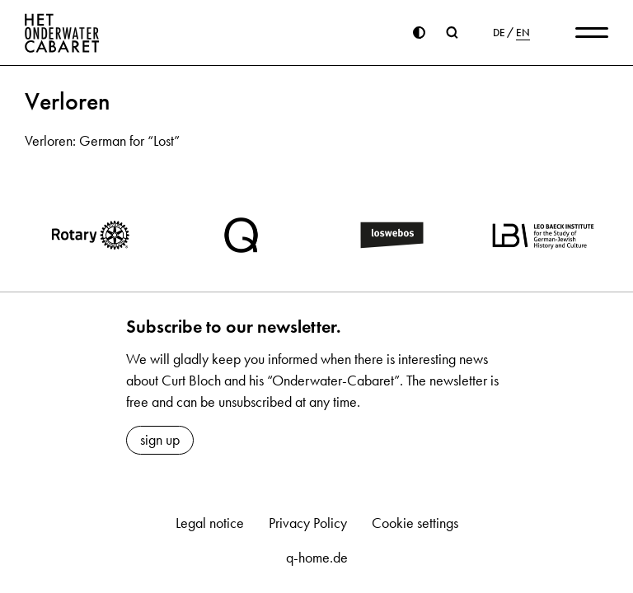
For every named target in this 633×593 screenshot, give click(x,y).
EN (523, 33)
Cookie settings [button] (415, 523)
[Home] (62, 33)
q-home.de (317, 558)
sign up (160, 440)
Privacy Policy (308, 523)
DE (499, 33)
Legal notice (210, 523)
